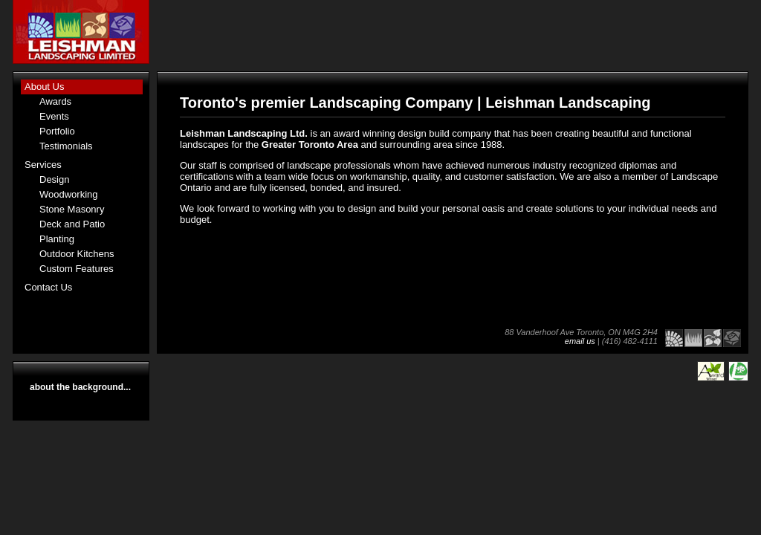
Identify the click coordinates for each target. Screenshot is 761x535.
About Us (44, 86)
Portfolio (57, 131)
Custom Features (76, 268)
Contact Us (48, 287)
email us (580, 341)
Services (43, 164)
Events (54, 116)
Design (54, 179)
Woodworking (68, 194)
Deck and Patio (72, 224)
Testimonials (66, 146)
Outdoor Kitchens (76, 253)
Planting (56, 238)
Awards (55, 101)
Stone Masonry (71, 209)
